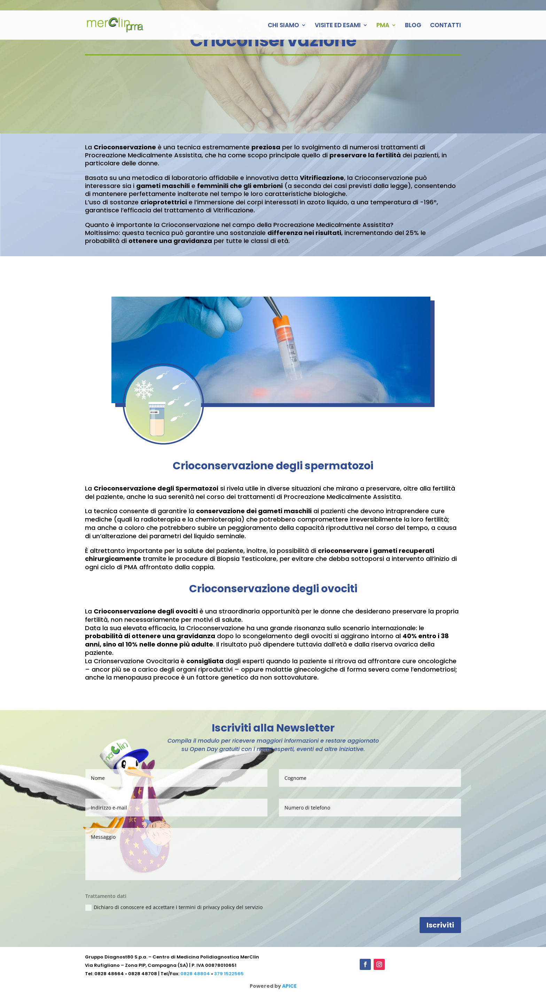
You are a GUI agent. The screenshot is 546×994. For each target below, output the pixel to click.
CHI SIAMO (283, 26)
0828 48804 (195, 973)
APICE (289, 986)
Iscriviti (440, 925)
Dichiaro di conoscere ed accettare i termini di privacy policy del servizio (174, 907)
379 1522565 (229, 973)
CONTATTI (445, 26)
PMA (382, 26)
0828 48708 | (144, 973)
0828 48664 (109, 973)
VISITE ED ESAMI (338, 26)
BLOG (413, 26)
